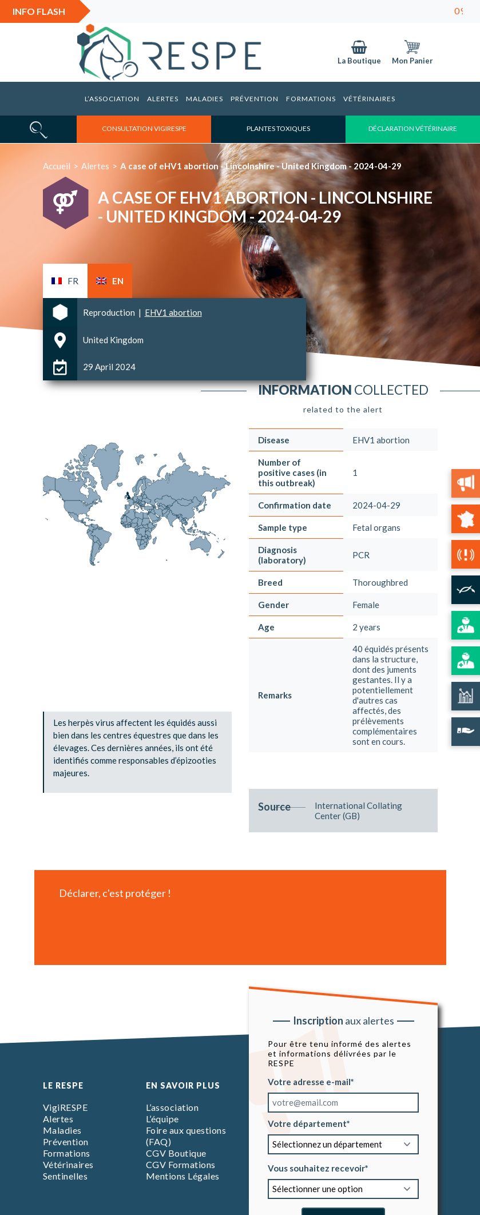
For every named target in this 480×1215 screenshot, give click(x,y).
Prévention (255, 98)
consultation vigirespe (144, 128)
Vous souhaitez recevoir (316, 1167)
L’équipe (162, 1118)
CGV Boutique (176, 1153)
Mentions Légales (183, 1175)
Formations (311, 98)
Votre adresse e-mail (309, 1081)
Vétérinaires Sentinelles (68, 1170)
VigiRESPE (65, 1107)
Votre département (307, 1123)
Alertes (162, 98)
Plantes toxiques (278, 128)
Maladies (204, 98)
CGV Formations (181, 1164)
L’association (112, 98)
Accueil (56, 166)
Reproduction (110, 312)
